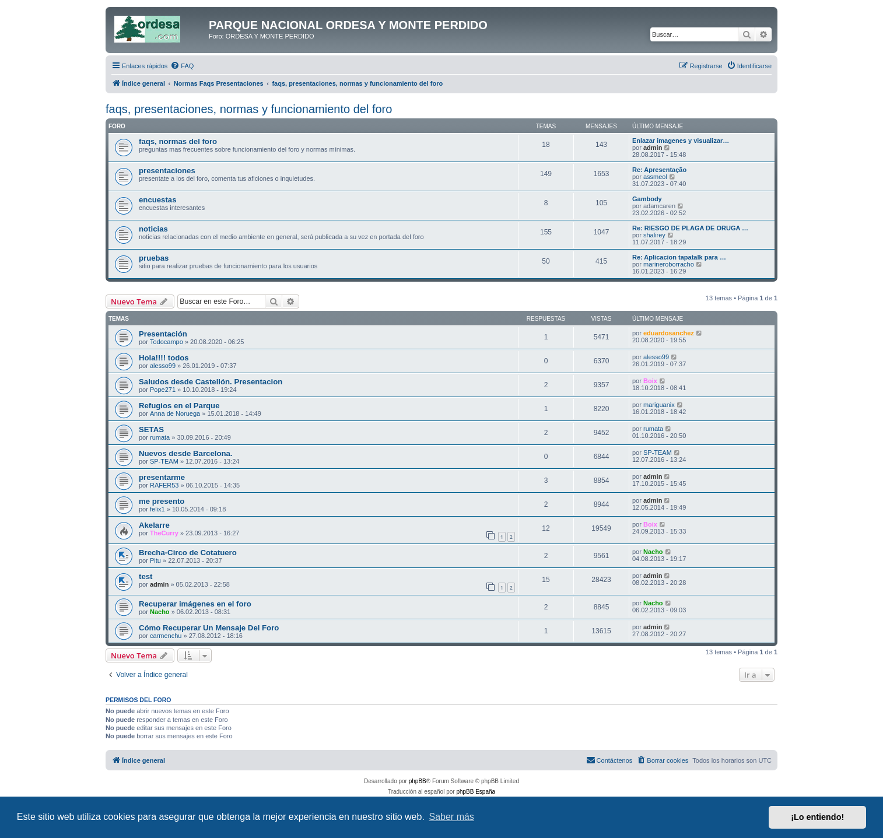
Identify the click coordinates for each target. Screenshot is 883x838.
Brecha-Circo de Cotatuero (188, 552)
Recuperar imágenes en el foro (195, 603)
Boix (650, 380)
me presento (161, 501)
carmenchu (165, 635)
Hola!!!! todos (164, 357)
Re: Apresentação (659, 169)
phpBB (417, 781)
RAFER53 (164, 485)
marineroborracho (668, 264)
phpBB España (475, 791)
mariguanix (659, 404)
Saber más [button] (451, 817)
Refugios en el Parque (179, 405)
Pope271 (163, 389)
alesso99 (163, 365)
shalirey (654, 235)
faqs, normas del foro (178, 141)
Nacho (653, 551)
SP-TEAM (164, 461)
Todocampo (166, 341)
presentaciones (167, 170)
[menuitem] (182, 66)
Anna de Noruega (175, 413)
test (145, 576)
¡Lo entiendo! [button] (817, 817)
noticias (153, 229)
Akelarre (154, 525)
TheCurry (164, 533)
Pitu (155, 560)
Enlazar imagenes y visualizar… (680, 140)
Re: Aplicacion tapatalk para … (679, 257)
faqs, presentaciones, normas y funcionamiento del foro (249, 109)
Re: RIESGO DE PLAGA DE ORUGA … (690, 228)
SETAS (151, 429)
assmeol (655, 176)
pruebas (154, 258)
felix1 (157, 509)
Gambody (647, 198)
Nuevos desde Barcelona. (186, 453)
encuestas (158, 199)
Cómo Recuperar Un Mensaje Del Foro (209, 627)
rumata (160, 437)
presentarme (162, 477)
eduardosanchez (668, 332)
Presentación (163, 333)
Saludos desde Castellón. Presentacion (210, 381)
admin (652, 147)
